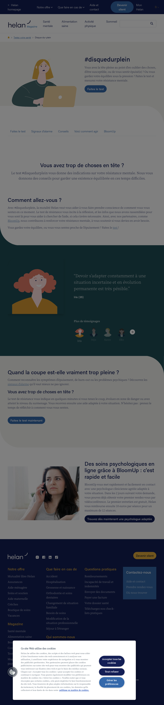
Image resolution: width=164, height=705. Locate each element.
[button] (12, 672)
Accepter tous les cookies (111, 661)
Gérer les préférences (111, 682)
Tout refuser (112, 671)
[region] (74, 670)
